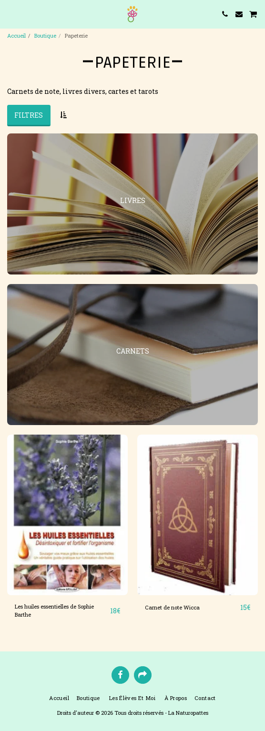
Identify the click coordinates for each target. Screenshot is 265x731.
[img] (67, 515)
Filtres (28, 115)
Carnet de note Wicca (172, 607)
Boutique (45, 35)
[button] (10, 13)
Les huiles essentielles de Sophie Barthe (54, 610)
